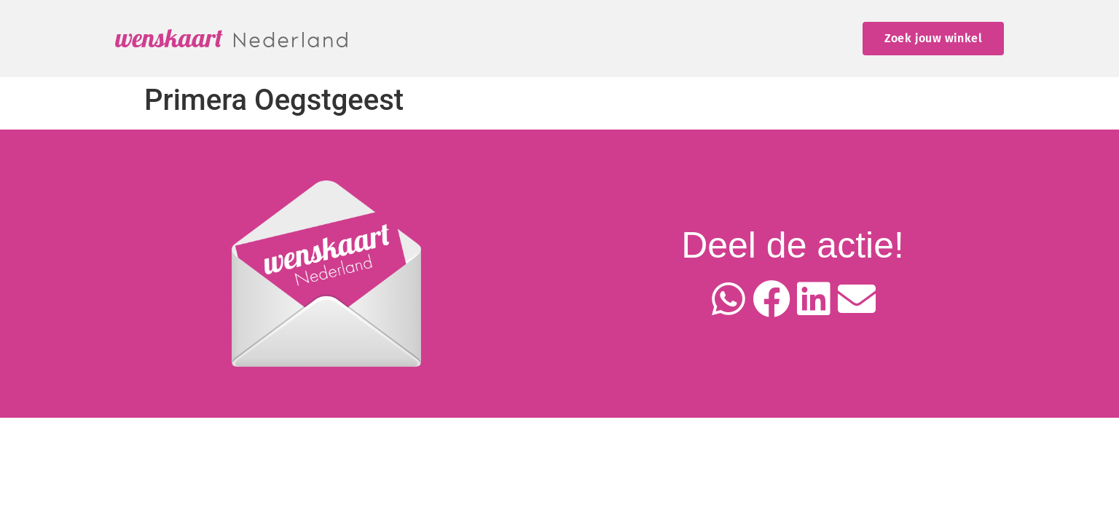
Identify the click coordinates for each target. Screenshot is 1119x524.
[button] (728, 299)
